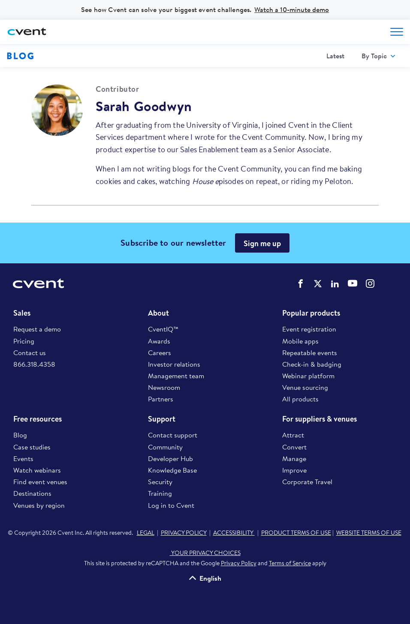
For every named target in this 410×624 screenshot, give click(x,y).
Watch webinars (37, 470)
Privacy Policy (238, 563)
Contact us (29, 352)
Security (160, 481)
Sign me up (262, 243)
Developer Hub (170, 458)
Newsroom (164, 387)
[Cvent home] (28, 32)
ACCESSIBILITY (234, 532)
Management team (176, 375)
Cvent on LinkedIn (335, 283)
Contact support (172, 435)
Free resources (37, 419)
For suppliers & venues (319, 419)
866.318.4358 (34, 364)
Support (161, 419)
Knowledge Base (172, 470)
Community (165, 447)
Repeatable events (309, 352)
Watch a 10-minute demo (291, 9)
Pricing (23, 341)
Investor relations (174, 364)
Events (23, 458)
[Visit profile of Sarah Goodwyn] (57, 110)
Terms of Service (290, 563)
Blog (20, 435)
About (158, 313)
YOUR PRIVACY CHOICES (205, 553)
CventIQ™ (163, 329)
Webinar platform (308, 375)
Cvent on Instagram (370, 283)
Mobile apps (300, 341)
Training (160, 493)
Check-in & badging (311, 364)
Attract (293, 435)
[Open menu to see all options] (396, 32)
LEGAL (145, 532)
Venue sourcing (305, 387)
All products (300, 399)
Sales (21, 313)
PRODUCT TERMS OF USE (296, 532)
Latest (335, 55)
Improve (294, 470)
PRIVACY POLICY (184, 532)
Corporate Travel (307, 481)
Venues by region (39, 505)
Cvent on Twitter (318, 283)
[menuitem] (335, 56)
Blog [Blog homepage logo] (20, 56)
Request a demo (37, 329)
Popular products (311, 313)
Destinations (32, 493)
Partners (160, 399)
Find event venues (40, 481)
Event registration (309, 329)
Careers (159, 352)
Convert (294, 447)
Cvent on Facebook (300, 283)
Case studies (32, 447)
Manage (294, 458)
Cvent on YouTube (352, 283)
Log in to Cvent (171, 505)
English (210, 578)
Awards (159, 341)
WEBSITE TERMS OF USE (368, 532)
